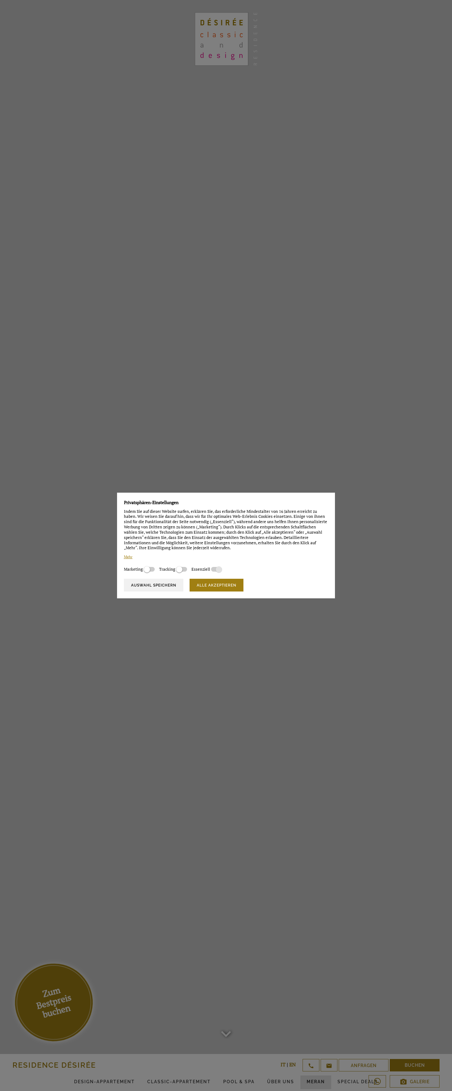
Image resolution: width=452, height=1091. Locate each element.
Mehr (128, 557)
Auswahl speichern (153, 585)
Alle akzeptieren (216, 585)
